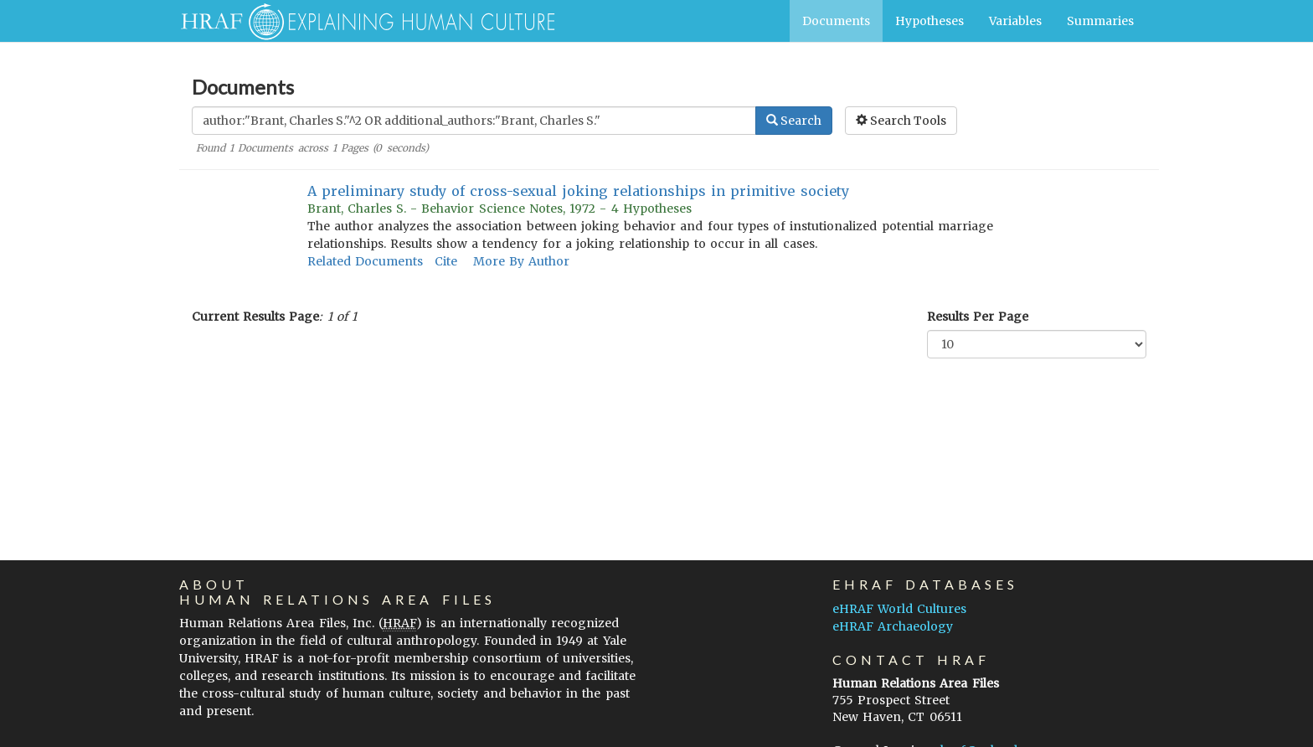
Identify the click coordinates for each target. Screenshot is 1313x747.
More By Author (521, 261)
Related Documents (365, 261)
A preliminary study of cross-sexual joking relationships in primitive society (578, 191)
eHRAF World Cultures (899, 608)
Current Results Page (255, 316)
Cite (446, 261)
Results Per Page (977, 316)
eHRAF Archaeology (892, 626)
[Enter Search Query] (474, 120)
